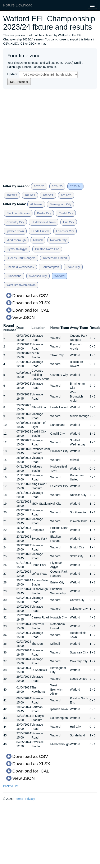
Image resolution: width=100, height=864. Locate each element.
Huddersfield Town (44, 222)
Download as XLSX (31, 302)
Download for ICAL (30, 310)
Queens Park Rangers (21, 258)
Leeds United (40, 231)
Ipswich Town (15, 231)
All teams (36, 204)
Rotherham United (55, 258)
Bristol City (44, 213)
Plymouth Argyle (17, 249)
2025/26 (39, 186)
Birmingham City (60, 204)
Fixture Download (17, 5)
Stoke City (73, 267)
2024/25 (57, 186)
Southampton (50, 267)
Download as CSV (30, 295)
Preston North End (47, 249)
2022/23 (11, 195)
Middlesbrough (16, 240)
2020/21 (48, 195)
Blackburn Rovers (18, 213)
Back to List (10, 786)
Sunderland (14, 276)
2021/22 (30, 195)
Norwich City (58, 240)
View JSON (23, 317)
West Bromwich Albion (21, 285)
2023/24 (75, 186)
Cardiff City (66, 213)
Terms (19, 798)
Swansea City (38, 276)
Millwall (38, 240)
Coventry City (15, 222)
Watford (59, 276)
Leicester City (65, 231)
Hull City (68, 222)
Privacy (30, 798)
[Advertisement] (39, 135)
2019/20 (66, 195)
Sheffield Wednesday (20, 267)
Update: (12, 74)
